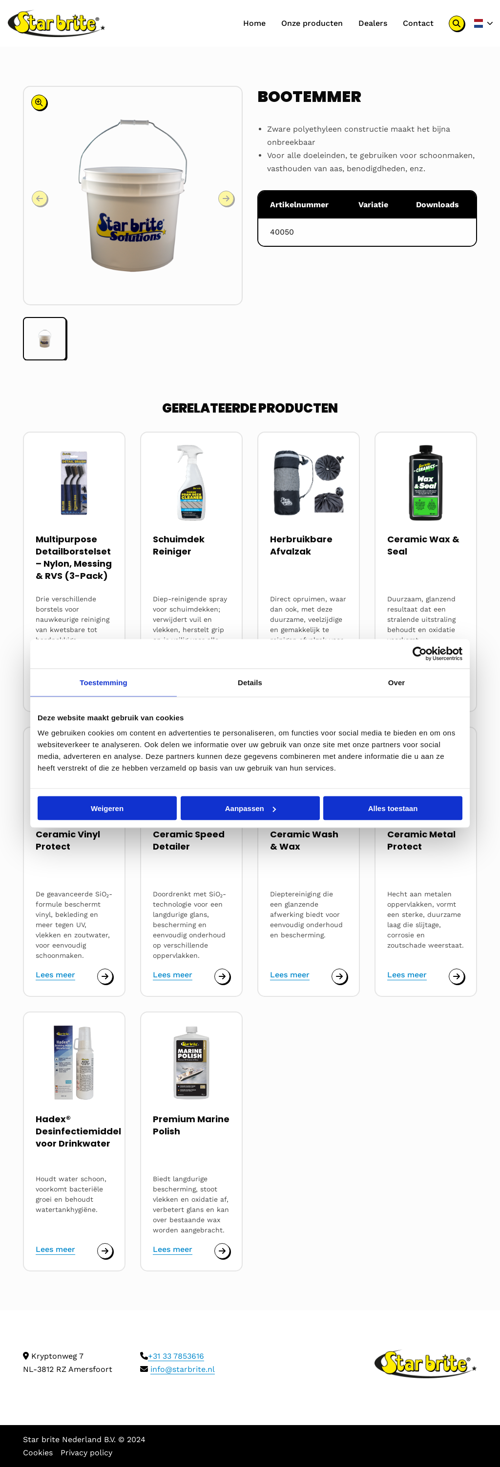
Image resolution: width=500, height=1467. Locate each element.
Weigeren (107, 808)
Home (254, 23)
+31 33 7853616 (176, 1356)
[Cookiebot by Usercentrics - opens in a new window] (419, 654)
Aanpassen (250, 808)
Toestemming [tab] (103, 682)
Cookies (38, 1452)
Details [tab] (250, 682)
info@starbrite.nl (182, 1369)
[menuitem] (254, 23)
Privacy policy (86, 1452)
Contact (417, 23)
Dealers (372, 23)
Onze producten (311, 23)
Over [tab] (396, 682)
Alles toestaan (393, 808)
